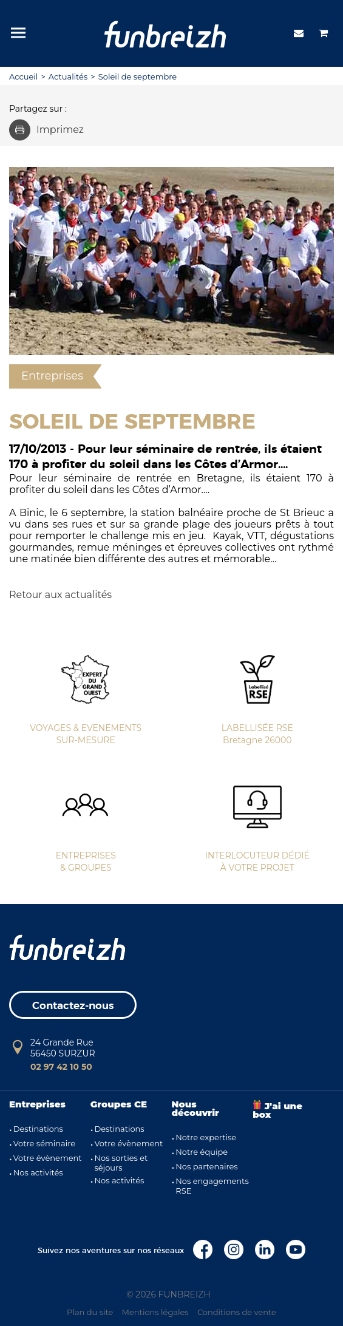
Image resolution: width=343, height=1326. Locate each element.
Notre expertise (205, 1137)
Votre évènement (47, 1158)
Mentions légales (155, 1312)
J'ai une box (277, 1110)
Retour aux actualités (60, 594)
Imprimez (46, 129)
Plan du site (90, 1312)
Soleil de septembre (137, 76)
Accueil (23, 76)
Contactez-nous (73, 1006)
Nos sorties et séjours (121, 1162)
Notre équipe (201, 1152)
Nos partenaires (206, 1166)
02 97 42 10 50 (61, 1066)
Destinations (38, 1129)
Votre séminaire (44, 1143)
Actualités (68, 76)
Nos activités (38, 1172)
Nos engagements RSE (212, 1185)
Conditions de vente (236, 1312)
